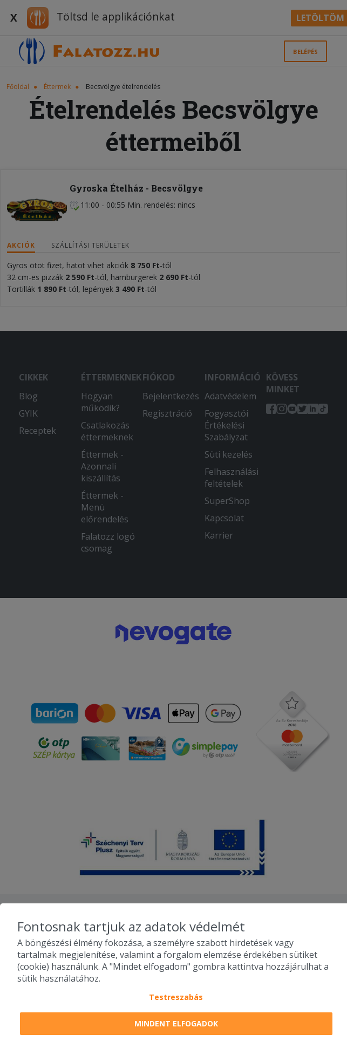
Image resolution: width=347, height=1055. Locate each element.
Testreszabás (176, 997)
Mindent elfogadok (176, 1023)
